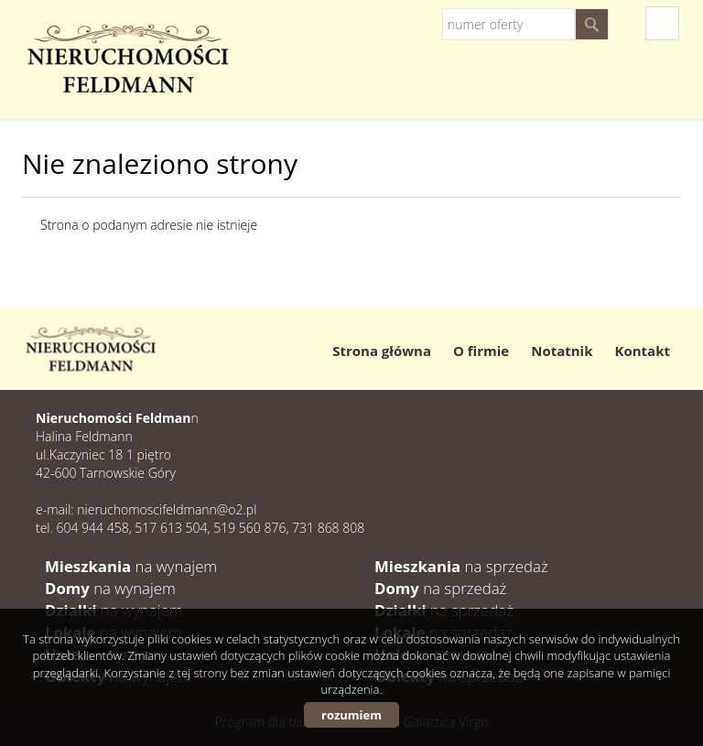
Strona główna (381, 350)
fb (662, 23)
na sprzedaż (461, 566)
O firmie (481, 350)
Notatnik (561, 350)
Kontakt (643, 350)
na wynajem (131, 566)
